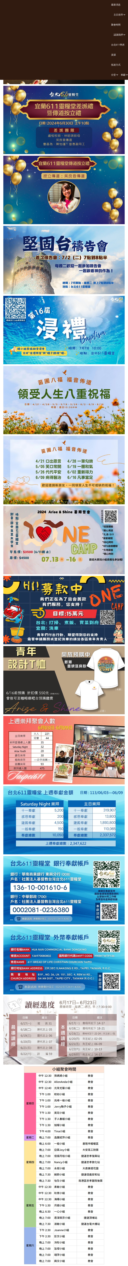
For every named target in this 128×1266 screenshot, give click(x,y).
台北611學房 (117, 44)
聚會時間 (115, 24)
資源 (113, 54)
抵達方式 (115, 64)
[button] (118, 15)
